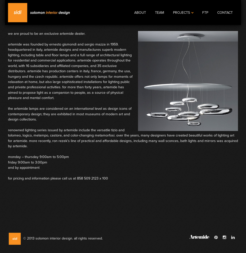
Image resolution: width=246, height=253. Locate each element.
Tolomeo (14, 135)
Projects (183, 12)
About (140, 12)
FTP (205, 12)
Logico (27, 135)
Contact (225, 12)
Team (159, 12)
